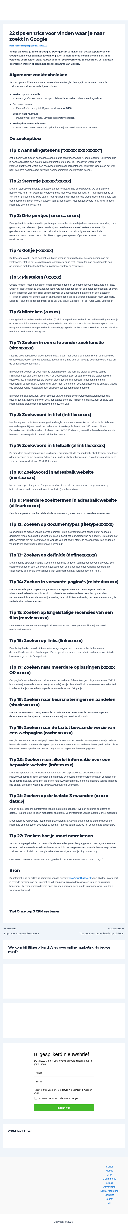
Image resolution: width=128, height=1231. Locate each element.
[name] (64, 1073)
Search (109, 1199)
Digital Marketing (109, 1191)
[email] (64, 1081)
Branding (109, 1195)
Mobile (109, 1170)
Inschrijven (64, 1108)
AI (109, 1203)
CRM (109, 1174)
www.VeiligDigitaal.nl (79, 878)
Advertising (110, 1187)
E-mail (109, 1183)
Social (109, 1166)
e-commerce (109, 1178)
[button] (31, 10)
